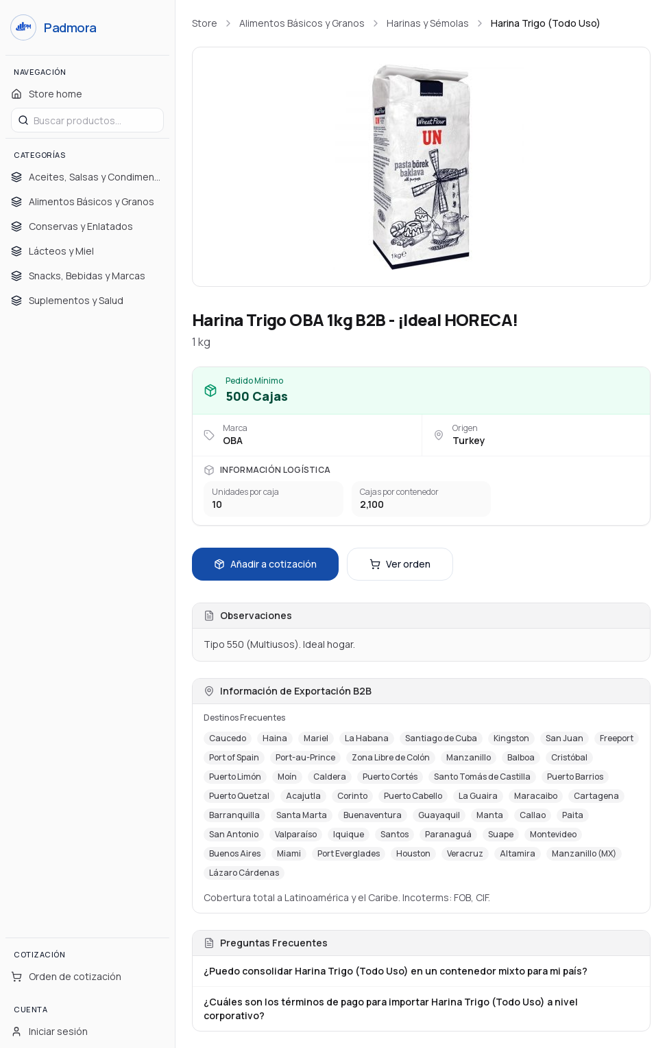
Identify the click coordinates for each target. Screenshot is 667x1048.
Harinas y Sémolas (428, 23)
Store (204, 23)
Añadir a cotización (265, 563)
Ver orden (399, 563)
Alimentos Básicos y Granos (302, 23)
